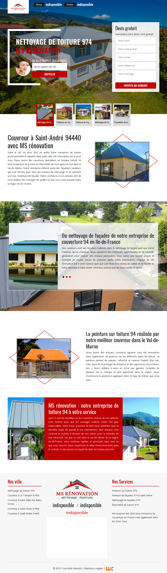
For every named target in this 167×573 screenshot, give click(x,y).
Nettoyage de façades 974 (126, 500)
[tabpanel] (108, 252)
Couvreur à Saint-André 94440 (23, 513)
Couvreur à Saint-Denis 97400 (23, 508)
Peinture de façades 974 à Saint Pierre (132, 495)
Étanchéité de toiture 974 (125, 504)
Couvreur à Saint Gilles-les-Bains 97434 (25, 502)
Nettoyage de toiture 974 (21, 490)
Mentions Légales (93, 568)
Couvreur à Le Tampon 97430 (23, 495)
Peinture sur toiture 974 (124, 490)
